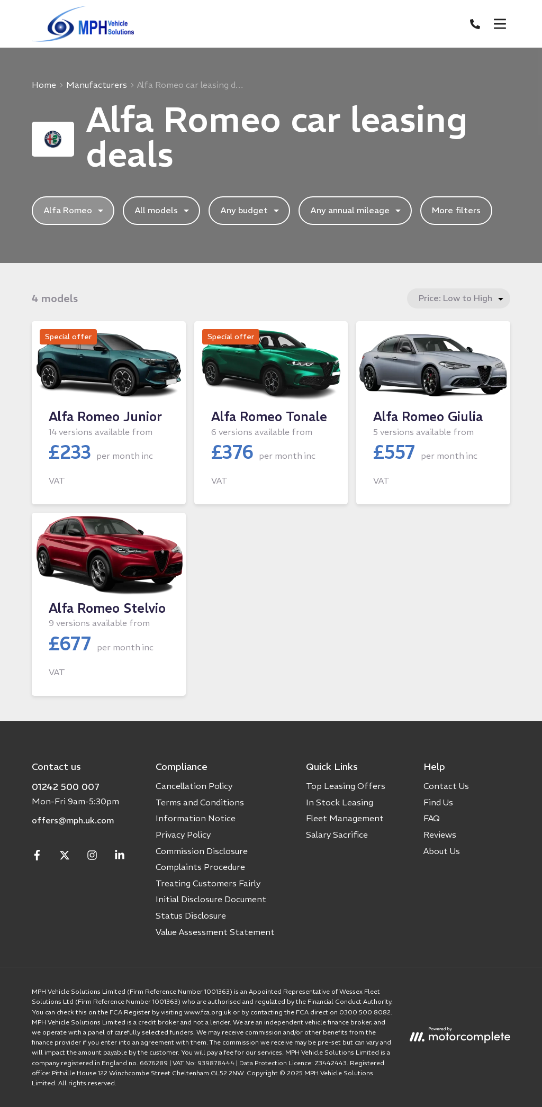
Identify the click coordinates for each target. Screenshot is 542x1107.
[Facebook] (37, 857)
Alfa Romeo (74, 210)
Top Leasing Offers (345, 786)
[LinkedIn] (119, 857)
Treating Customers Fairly (208, 883)
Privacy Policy (183, 834)
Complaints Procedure (200, 866)
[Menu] (499, 23)
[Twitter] (64, 857)
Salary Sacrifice (337, 834)
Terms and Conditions (200, 802)
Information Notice (196, 818)
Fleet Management (345, 818)
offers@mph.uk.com (73, 820)
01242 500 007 (66, 787)
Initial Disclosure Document (211, 899)
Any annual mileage (356, 210)
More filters (456, 210)
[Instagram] (92, 857)
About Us (441, 851)
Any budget (251, 210)
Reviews (439, 834)
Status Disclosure (191, 915)
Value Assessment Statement (215, 932)
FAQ (431, 818)
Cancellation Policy (194, 786)
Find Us (438, 802)
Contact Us (446, 786)
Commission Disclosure (202, 851)
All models (163, 210)
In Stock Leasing (339, 802)
